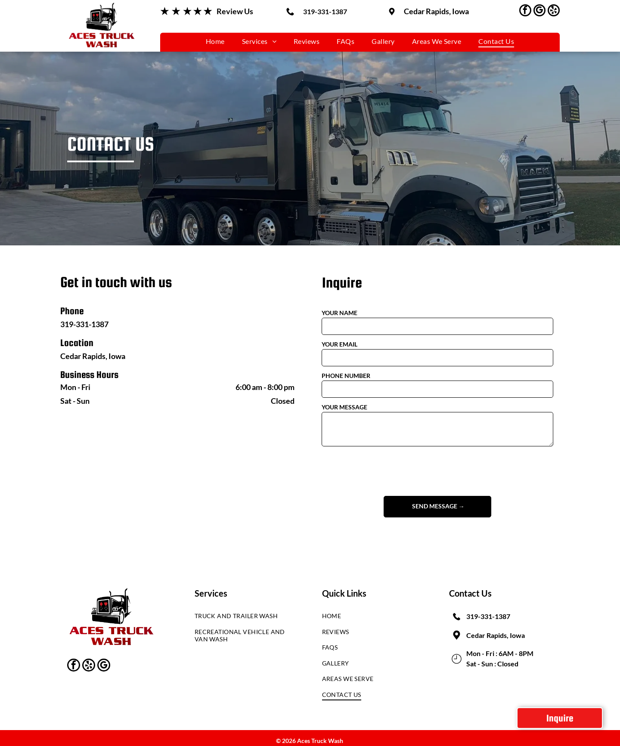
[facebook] (525, 11)
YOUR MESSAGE (344, 407)
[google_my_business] (539, 11)
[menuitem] (215, 41)
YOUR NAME (339, 312)
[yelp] (554, 11)
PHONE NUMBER (346, 375)
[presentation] (387, 470)
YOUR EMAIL (339, 344)
